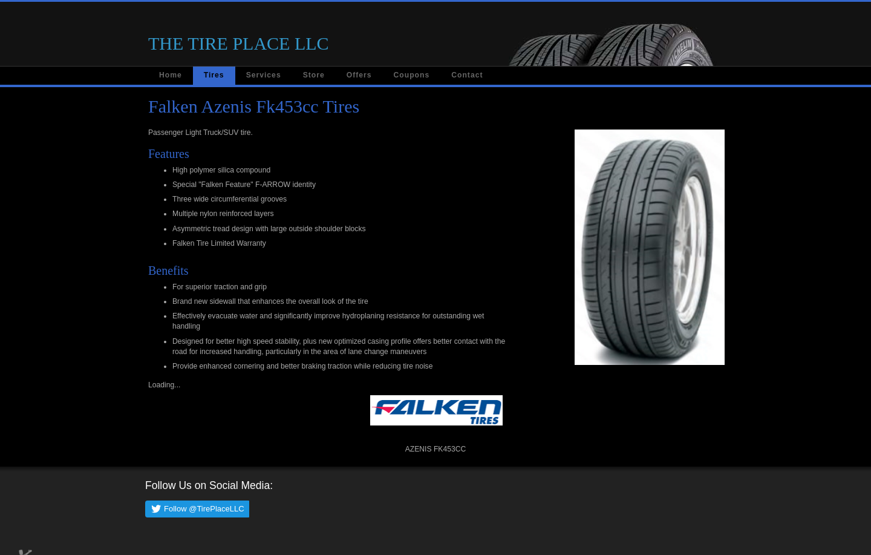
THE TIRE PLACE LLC (238, 43)
